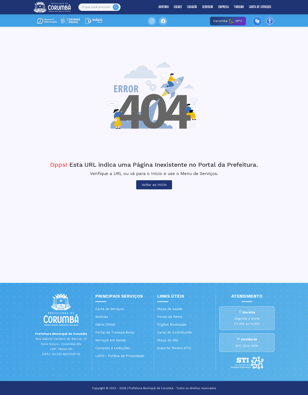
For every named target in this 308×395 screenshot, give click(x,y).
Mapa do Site (167, 340)
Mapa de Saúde (169, 309)
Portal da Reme (169, 317)
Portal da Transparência (114, 332)
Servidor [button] (207, 7)
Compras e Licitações (112, 348)
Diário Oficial (105, 325)
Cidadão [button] (192, 7)
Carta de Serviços (260, 7)
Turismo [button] (239, 7)
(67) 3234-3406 (246, 345)
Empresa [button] (223, 7)
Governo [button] (164, 7)
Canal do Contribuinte (174, 332)
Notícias (101, 317)
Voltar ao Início (154, 185)
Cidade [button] (178, 7)
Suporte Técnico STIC (174, 348)
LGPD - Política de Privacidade (119, 356)
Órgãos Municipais (171, 325)
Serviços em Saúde (110, 340)
